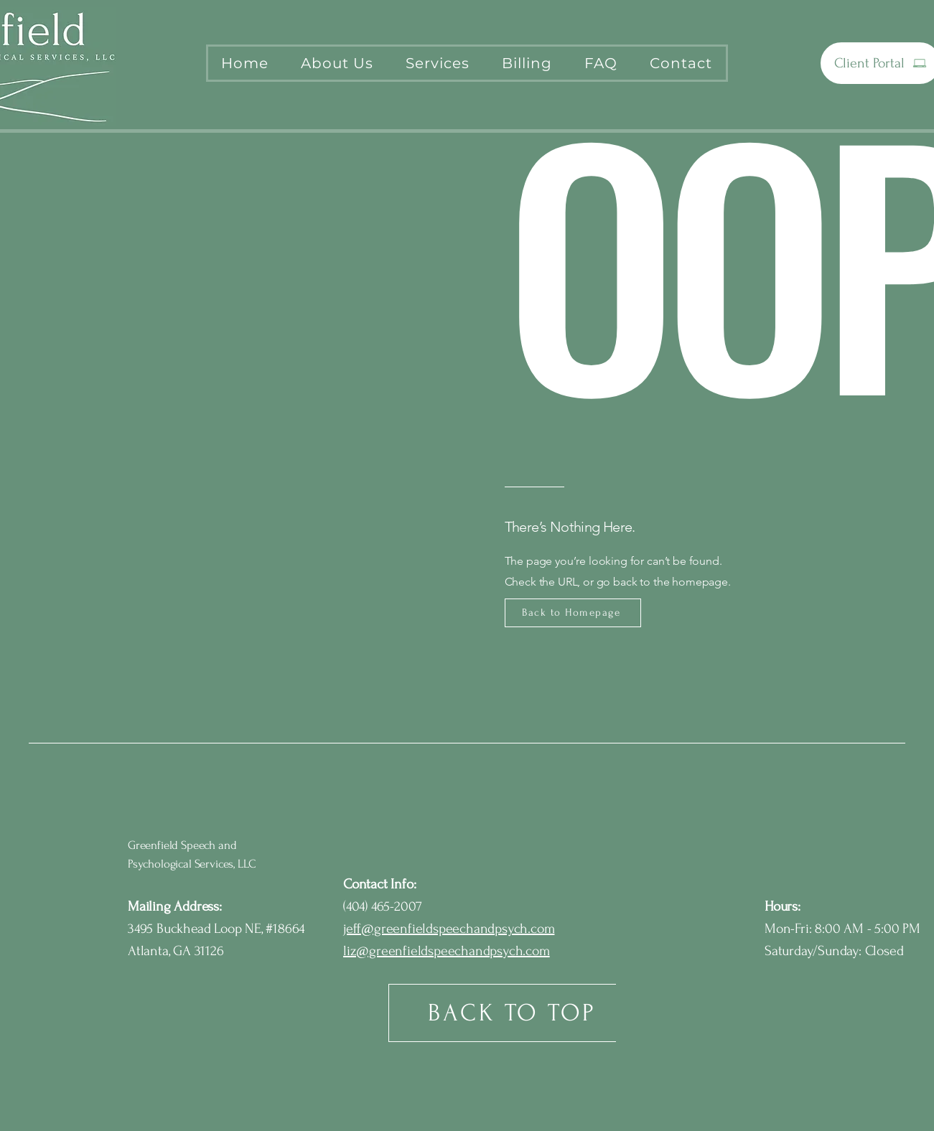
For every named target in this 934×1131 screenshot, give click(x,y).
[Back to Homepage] (573, 613)
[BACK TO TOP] (513, 1013)
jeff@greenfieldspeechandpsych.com (448, 929)
